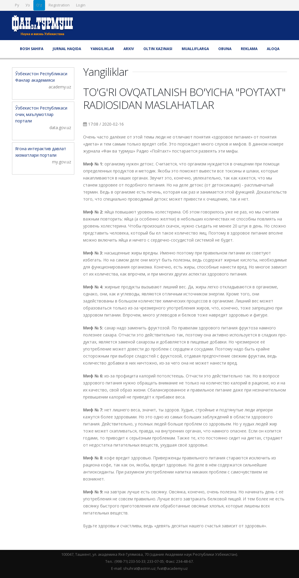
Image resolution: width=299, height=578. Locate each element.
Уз (27, 5)
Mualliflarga (195, 48)
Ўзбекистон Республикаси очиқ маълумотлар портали (41, 114)
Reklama (249, 48)
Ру (17, 5)
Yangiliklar (102, 48)
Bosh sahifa (31, 48)
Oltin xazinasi (157, 48)
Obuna (224, 48)
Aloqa (273, 48)
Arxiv (128, 48)
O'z (39, 5)
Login (80, 5)
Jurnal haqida (67, 48)
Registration (59, 5)
